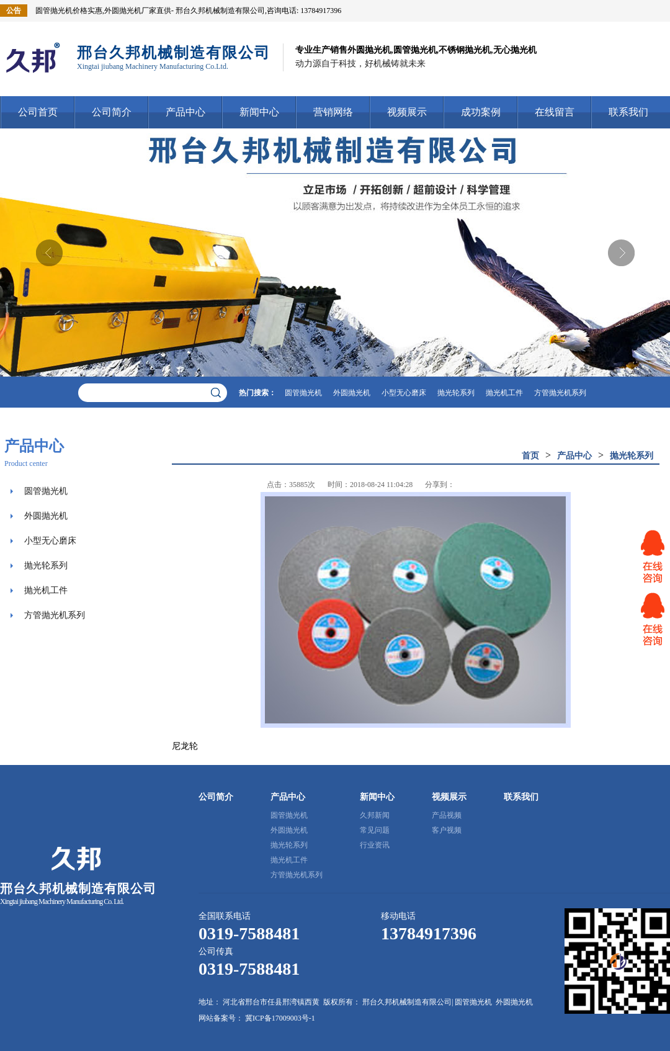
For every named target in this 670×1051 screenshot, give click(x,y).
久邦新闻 (375, 815)
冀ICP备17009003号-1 (280, 1018)
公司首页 (38, 112)
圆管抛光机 (303, 392)
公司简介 (112, 112)
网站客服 (652, 557)
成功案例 (481, 112)
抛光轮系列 (456, 392)
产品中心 (185, 112)
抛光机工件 (504, 392)
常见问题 (375, 830)
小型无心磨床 (404, 392)
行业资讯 (375, 845)
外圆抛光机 (351, 392)
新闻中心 (259, 112)
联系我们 (628, 112)
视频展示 (407, 112)
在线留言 (554, 112)
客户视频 (447, 830)
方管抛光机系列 (560, 392)
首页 (530, 455)
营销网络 (333, 112)
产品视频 (447, 815)
